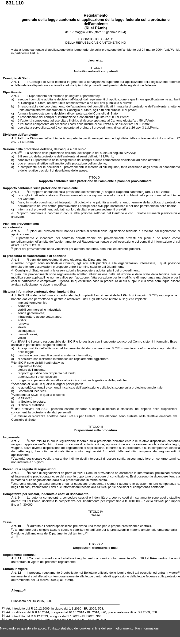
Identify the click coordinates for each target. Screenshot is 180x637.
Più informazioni (147, 628)
